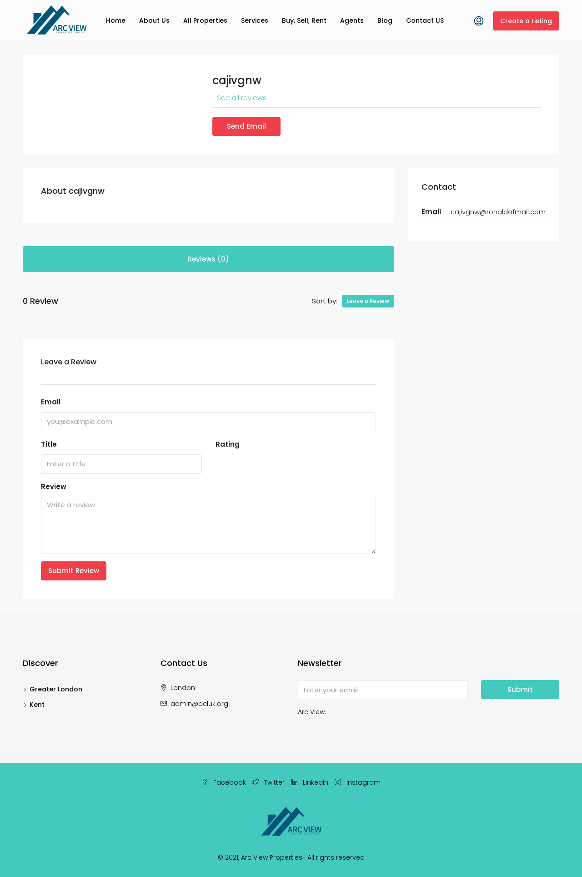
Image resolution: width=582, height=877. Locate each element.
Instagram (358, 782)
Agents (352, 20)
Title (49, 444)
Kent (37, 704)
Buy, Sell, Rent (304, 20)
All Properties (205, 20)
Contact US (425, 20)
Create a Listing (526, 20)
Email (50, 402)
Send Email (246, 126)
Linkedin (310, 782)
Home (115, 20)
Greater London (56, 689)
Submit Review (73, 570)
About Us (154, 20)
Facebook (224, 782)
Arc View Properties (271, 857)
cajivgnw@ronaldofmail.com (498, 212)
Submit (520, 689)
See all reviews (241, 97)
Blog (384, 20)
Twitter (269, 782)
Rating (228, 444)
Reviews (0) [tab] (208, 259)
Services (254, 20)
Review (53, 486)
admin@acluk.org (199, 703)
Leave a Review (368, 301)
